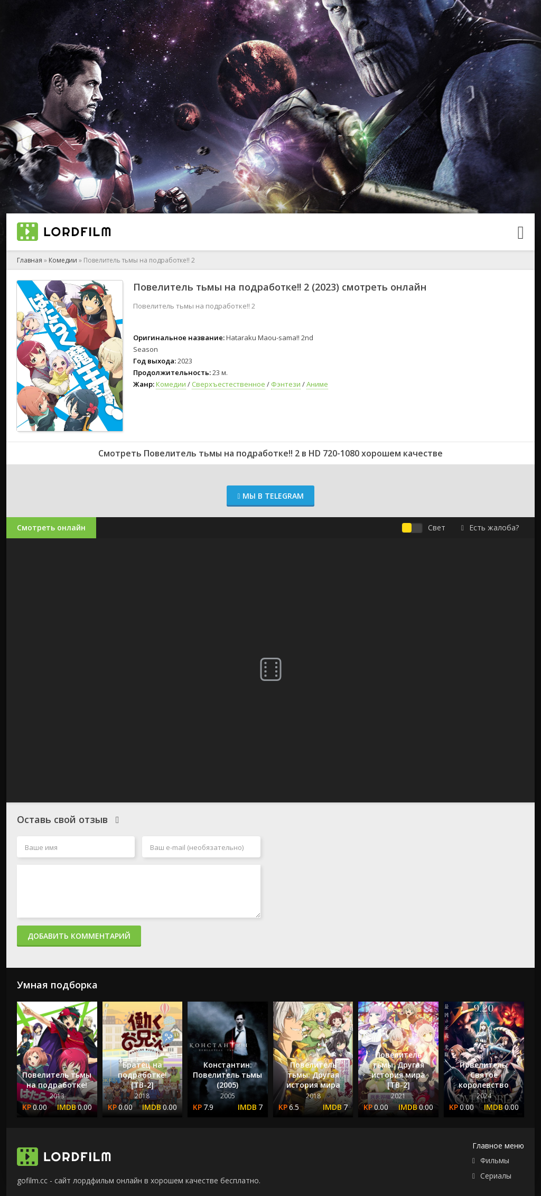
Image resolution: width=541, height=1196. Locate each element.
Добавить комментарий (78, 936)
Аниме (317, 384)
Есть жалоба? (490, 527)
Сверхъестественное (228, 384)
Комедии (63, 260)
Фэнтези (286, 384)
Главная (29, 260)
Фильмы (494, 1160)
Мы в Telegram (270, 496)
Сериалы (495, 1176)
